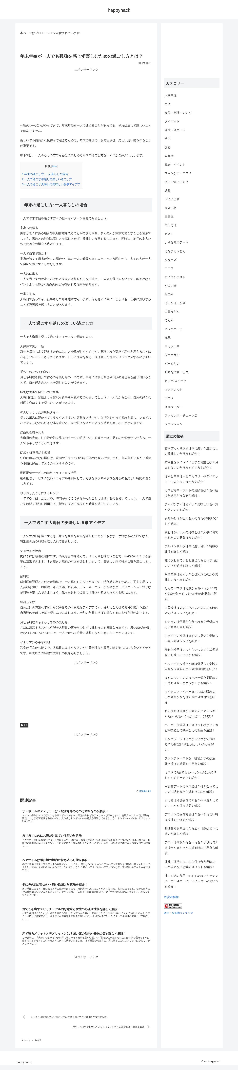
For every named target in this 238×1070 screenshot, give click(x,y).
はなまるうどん (175, 251)
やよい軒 (171, 285)
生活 (24, 725)
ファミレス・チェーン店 (181, 415)
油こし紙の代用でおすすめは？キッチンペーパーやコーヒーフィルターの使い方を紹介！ (191, 881)
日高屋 (169, 216)
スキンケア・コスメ (178, 173)
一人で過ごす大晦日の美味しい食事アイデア (51, 184)
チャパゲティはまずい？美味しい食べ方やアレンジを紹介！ (191, 507)
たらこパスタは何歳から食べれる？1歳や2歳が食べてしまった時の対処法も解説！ (191, 594)
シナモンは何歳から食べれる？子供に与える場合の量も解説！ (191, 624)
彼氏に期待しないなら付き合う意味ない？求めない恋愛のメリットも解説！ (190, 864)
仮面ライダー (173, 407)
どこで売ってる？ (176, 181)
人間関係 (171, 95)
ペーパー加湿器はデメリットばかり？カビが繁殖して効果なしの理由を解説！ (191, 727)
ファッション (173, 424)
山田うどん (172, 311)
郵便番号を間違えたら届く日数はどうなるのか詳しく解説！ (191, 831)
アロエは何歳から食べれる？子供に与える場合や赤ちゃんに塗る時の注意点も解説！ (191, 848)
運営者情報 (171, 897)
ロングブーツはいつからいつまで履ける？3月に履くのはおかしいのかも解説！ (190, 744)
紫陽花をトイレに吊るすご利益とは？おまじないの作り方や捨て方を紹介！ (191, 465)
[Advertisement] (86, 96)
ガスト (169, 234)
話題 (168, 147)
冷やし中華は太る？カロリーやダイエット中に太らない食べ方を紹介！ (191, 479)
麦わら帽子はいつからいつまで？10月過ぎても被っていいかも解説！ (191, 652)
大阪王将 (171, 208)
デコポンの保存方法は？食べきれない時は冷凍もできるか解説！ (191, 817)
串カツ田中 (172, 346)
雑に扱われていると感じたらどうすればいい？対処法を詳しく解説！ (191, 563)
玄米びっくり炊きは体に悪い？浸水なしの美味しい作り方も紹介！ (191, 451)
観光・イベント (175, 164)
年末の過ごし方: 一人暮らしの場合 (45, 174)
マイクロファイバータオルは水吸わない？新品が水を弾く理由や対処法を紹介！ (190, 697)
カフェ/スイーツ (175, 380)
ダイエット (172, 121)
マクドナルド (173, 389)
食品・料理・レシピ (178, 112)
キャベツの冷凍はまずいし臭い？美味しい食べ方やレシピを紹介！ (191, 638)
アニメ (169, 398)
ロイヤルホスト (175, 277)
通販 (168, 190)
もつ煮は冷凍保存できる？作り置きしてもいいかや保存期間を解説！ (191, 803)
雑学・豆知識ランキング (178, 912)
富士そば (171, 225)
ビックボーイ (173, 329)
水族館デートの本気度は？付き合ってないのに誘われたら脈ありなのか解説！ (191, 789)
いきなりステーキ (176, 242)
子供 (168, 138)
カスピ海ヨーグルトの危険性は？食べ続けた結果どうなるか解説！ (191, 493)
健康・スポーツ (175, 130)
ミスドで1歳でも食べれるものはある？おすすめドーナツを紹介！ (191, 775)
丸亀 (168, 337)
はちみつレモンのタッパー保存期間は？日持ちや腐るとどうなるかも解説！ (191, 680)
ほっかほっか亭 (175, 303)
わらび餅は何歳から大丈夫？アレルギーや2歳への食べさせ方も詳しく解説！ (191, 713)
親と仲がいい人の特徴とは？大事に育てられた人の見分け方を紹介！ (191, 535)
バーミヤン (172, 363)
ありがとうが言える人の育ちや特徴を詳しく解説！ (191, 521)
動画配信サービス (176, 372)
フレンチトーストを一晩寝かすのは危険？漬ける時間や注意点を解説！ (190, 761)
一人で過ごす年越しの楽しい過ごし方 (47, 179)
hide (54, 166)
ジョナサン (172, 355)
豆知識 (169, 156)
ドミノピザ (172, 199)
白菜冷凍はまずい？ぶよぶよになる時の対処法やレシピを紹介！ (191, 610)
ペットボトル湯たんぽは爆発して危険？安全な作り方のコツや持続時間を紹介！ (191, 666)
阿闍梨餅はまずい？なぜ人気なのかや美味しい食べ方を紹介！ (191, 577)
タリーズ (171, 259)
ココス (169, 268)
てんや (169, 320)
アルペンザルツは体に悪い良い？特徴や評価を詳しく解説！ (191, 549)
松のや (169, 294)
